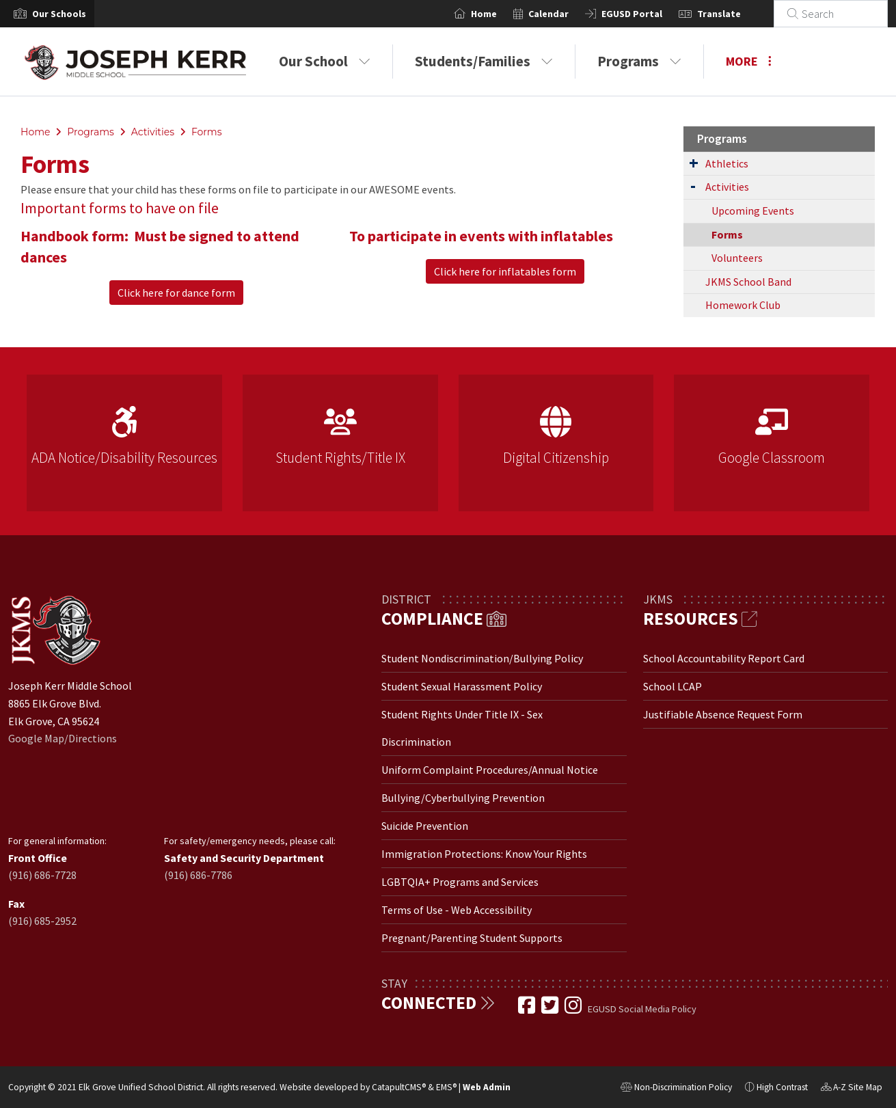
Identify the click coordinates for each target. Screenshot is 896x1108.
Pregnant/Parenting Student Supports (471, 938)
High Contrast (782, 1087)
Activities (152, 132)
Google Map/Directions (62, 738)
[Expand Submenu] (694, 163)
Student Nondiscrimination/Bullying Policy (482, 658)
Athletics (726, 163)
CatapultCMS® (399, 1087)
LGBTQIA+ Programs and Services (460, 882)
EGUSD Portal (648, 14)
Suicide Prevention (424, 826)
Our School (324, 61)
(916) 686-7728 (42, 875)
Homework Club (742, 305)
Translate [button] (735, 14)
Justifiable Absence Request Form (722, 714)
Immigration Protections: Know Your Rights (484, 854)
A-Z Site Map (851, 1088)
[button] (59, 14)
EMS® (446, 1087)
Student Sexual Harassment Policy (461, 686)
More (749, 61)
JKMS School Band (748, 281)
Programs (639, 61)
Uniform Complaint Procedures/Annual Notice (489, 769)
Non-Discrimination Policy (676, 1088)
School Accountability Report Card (723, 658)
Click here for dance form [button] (176, 292)
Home (500, 14)
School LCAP (672, 686)
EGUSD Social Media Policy (642, 1009)
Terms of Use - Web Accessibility (456, 910)
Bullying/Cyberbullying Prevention (463, 798)
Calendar (565, 14)
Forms (206, 132)
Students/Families (484, 61)
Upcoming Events (752, 210)
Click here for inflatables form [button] (505, 271)
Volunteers (737, 258)
